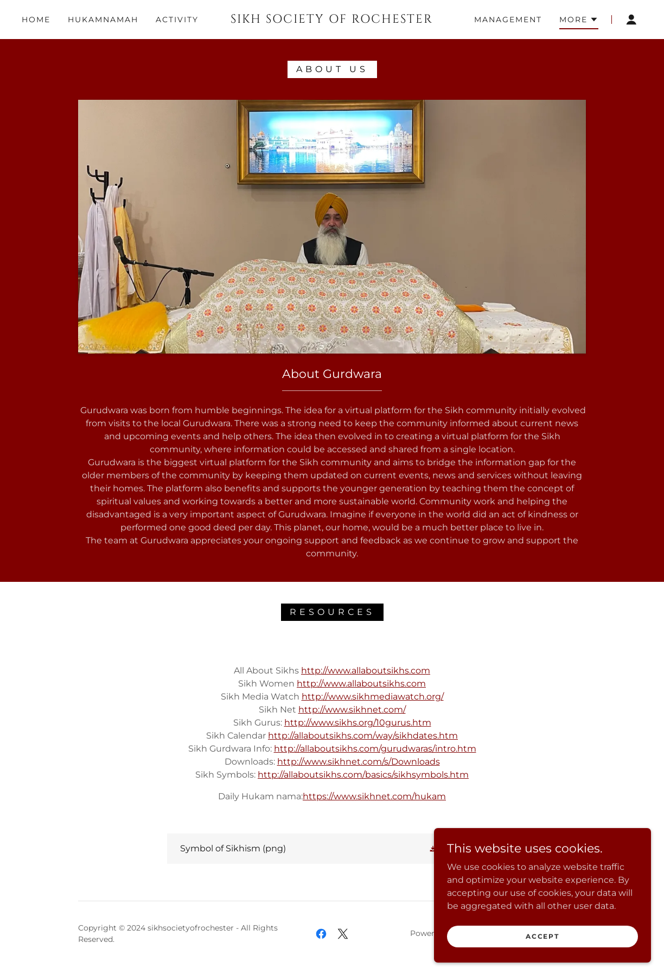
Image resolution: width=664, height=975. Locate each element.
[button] (578, 21)
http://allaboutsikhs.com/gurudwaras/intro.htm (375, 748)
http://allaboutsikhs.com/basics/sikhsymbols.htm (363, 774)
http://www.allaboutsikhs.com (365, 670)
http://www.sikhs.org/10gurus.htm (357, 722)
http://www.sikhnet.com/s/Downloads (358, 761)
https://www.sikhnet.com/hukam (374, 796)
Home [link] (36, 19)
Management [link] (508, 19)
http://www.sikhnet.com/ (352, 709)
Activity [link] (177, 19)
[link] (331, 20)
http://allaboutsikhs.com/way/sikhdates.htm (363, 735)
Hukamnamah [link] (103, 19)
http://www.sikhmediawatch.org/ (373, 696)
